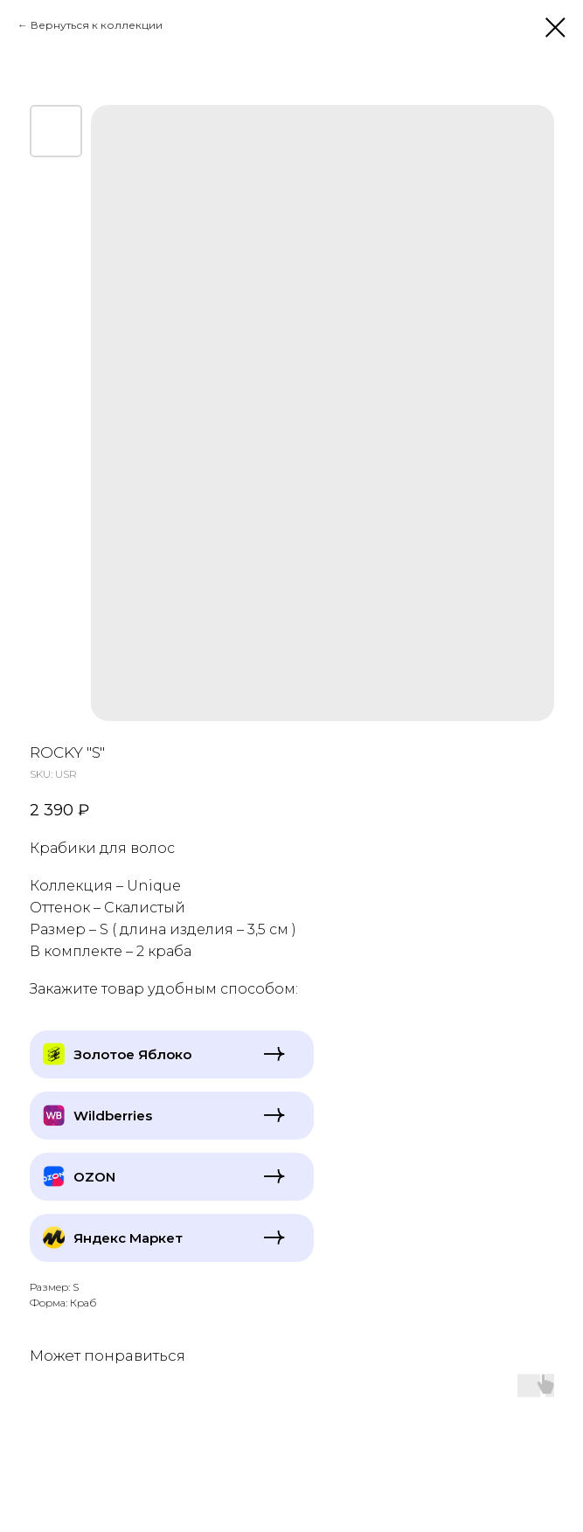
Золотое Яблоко (132, 1054)
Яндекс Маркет (128, 1238)
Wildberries (112, 1115)
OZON (94, 1176)
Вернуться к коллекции (97, 24)
